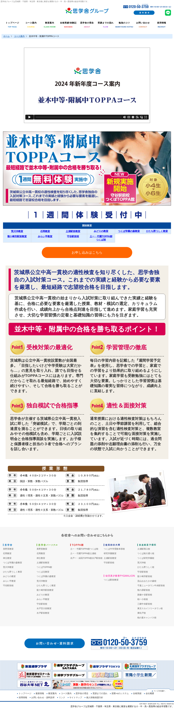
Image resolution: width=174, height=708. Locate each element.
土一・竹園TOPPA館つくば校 (84, 549)
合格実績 (137, 693)
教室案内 (52, 693)
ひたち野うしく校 (145, 567)
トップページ (25, 693)
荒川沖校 (141, 562)
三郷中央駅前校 (144, 604)
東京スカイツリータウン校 (150, 608)
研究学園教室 (110, 553)
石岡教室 (45, 231)
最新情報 (40, 693)
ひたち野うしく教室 (157, 231)
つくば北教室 (43, 572)
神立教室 (7, 558)
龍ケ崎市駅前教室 (17, 236)
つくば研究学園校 (145, 558)
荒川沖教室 (17, 231)
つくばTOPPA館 (44, 567)
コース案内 (19, 36)
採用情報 (23, 697)
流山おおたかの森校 (146, 581)
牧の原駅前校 (143, 590)
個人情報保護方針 (94, 697)
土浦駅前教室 (73, 231)
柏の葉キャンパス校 (146, 617)
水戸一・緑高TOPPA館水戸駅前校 (86, 558)
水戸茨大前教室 (44, 608)
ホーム (6, 36)
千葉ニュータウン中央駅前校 (151, 585)
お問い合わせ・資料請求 (43, 697)
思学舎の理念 (82, 693)
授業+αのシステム (120, 693)
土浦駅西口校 (143, 549)
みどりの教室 (101, 231)
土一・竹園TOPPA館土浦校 (83, 553)
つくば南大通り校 (145, 553)
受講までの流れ (100, 693)
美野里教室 (8, 549)
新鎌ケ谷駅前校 (144, 594)
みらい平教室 (45, 236)
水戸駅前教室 (43, 613)
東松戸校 (141, 613)
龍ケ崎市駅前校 (144, 576)
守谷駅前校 (73, 236)
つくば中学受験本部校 (114, 549)
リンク (62, 697)
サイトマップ (75, 697)
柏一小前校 (142, 599)
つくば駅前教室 (111, 580)
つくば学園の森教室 (129, 231)
